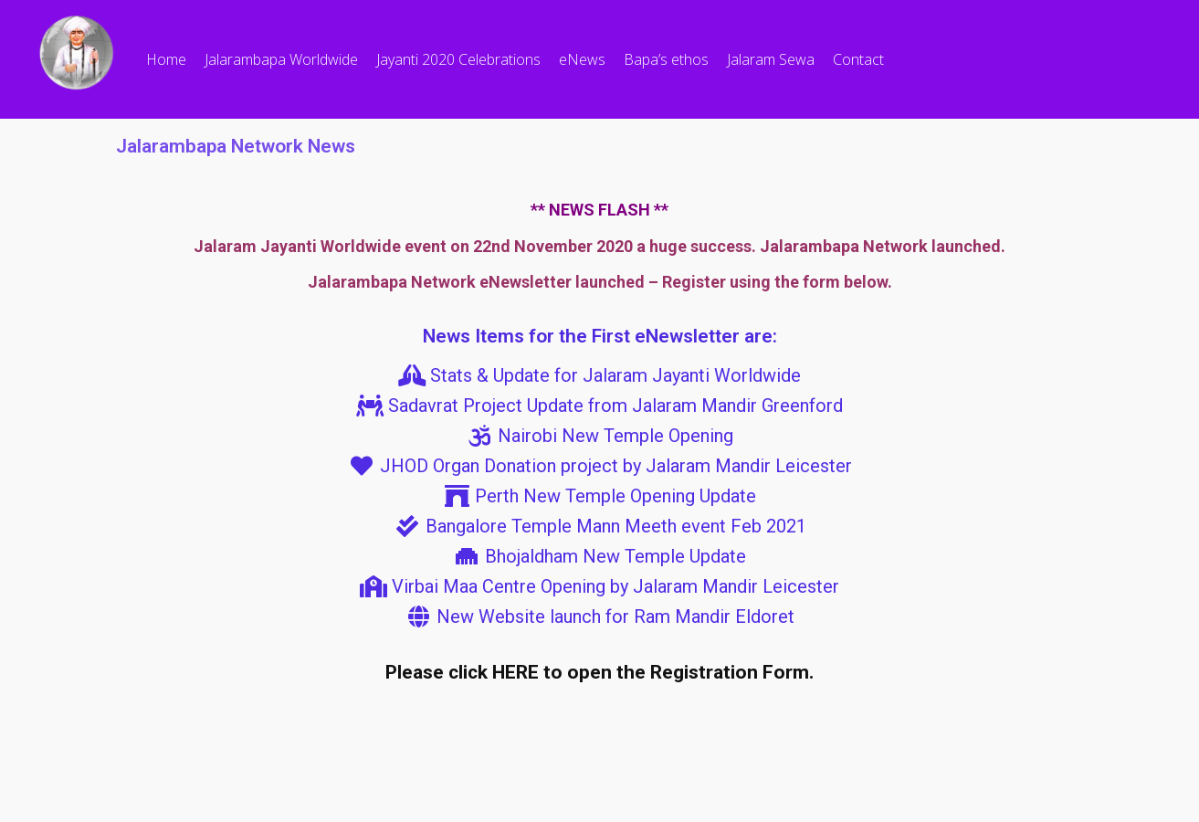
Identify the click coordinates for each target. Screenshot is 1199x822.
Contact (858, 59)
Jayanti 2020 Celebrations (458, 59)
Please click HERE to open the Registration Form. (599, 672)
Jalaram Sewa (771, 59)
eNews (582, 59)
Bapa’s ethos (666, 59)
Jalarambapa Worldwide (281, 59)
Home (166, 59)
